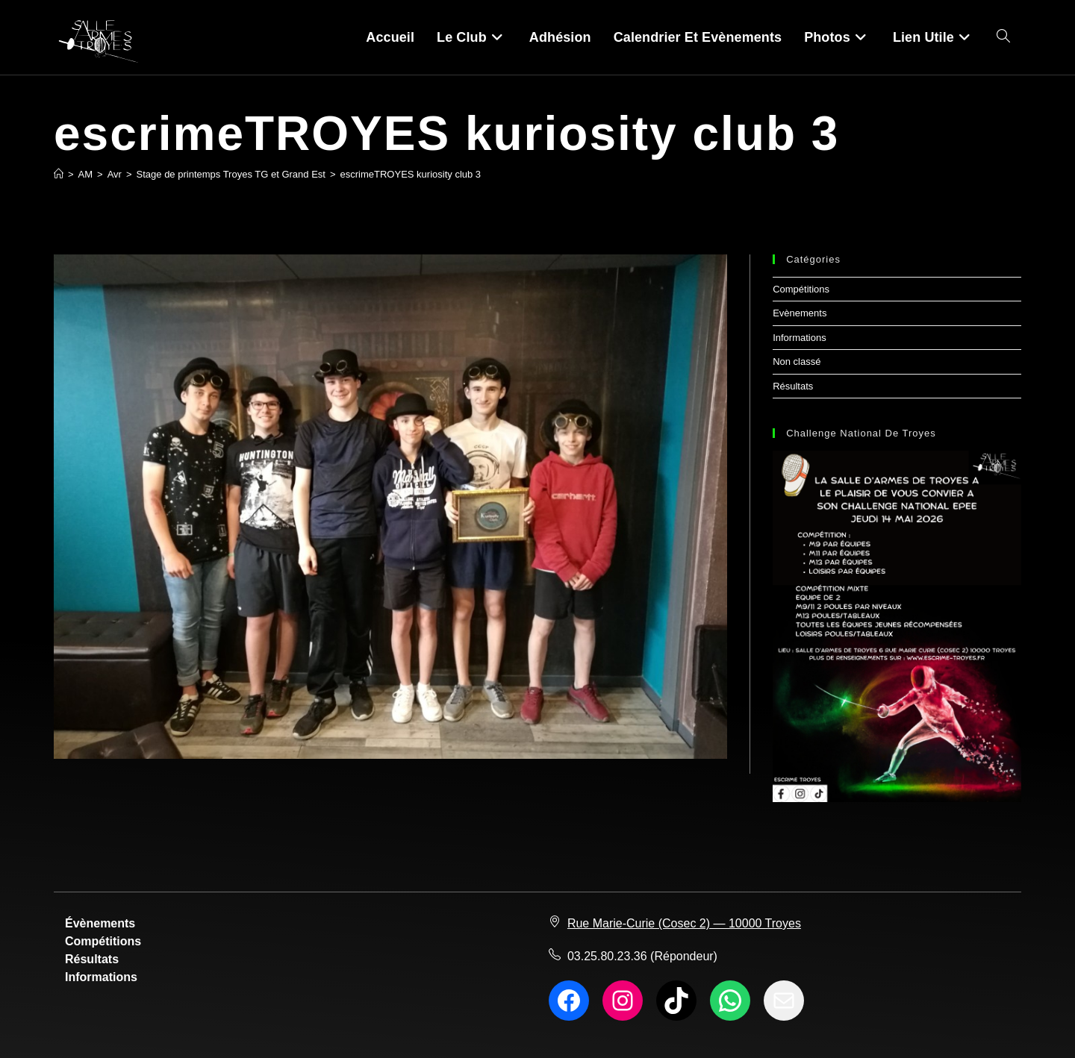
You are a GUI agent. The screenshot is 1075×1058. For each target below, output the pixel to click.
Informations (799, 337)
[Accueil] (58, 174)
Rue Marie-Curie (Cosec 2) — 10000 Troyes (684, 923)
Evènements (799, 313)
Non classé (796, 361)
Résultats (793, 386)
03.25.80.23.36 (607, 956)
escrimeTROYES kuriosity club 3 (411, 174)
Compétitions (801, 289)
